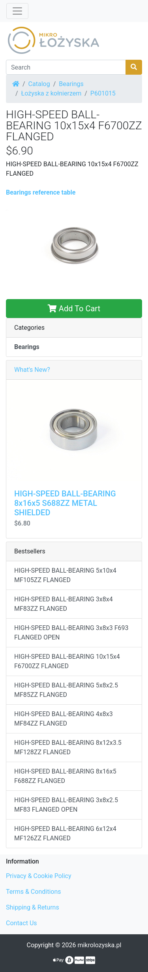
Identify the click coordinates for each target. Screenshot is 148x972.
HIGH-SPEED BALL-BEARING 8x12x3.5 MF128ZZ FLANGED (68, 747)
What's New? (32, 369)
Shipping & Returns (32, 907)
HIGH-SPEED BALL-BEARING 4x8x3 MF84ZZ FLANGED (63, 718)
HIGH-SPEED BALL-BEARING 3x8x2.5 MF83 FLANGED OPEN (66, 804)
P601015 (103, 93)
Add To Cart (74, 308)
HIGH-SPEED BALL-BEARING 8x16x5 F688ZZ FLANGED (65, 776)
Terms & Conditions (33, 891)
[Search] (66, 67)
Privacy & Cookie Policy (38, 876)
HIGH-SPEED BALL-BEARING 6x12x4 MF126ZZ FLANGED (65, 833)
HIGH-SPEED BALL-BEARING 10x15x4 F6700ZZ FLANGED (67, 661)
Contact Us (21, 923)
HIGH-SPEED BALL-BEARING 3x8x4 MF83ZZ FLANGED (63, 603)
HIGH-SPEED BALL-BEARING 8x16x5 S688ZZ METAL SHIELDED (65, 503)
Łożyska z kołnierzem (51, 93)
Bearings (71, 84)
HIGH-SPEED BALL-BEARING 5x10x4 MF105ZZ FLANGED (65, 575)
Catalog (39, 84)
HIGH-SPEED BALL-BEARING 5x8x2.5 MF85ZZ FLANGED (66, 690)
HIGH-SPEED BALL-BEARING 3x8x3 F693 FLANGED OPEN (71, 632)
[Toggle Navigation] (17, 11)
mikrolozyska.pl (99, 945)
